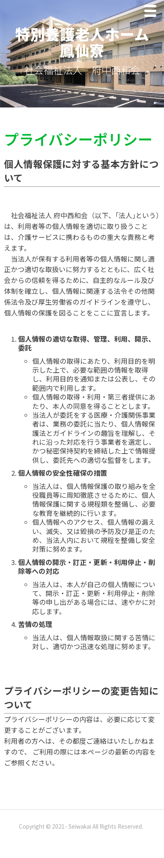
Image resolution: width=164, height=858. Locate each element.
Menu (152, 12)
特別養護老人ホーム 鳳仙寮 (89, 42)
